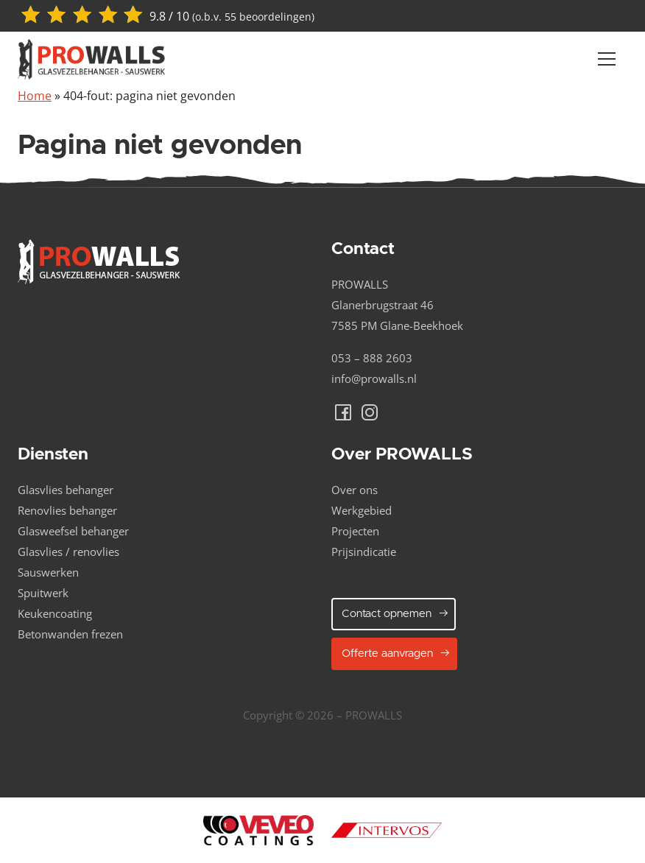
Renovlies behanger (67, 510)
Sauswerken (48, 572)
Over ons (354, 489)
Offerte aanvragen (396, 653)
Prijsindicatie (363, 551)
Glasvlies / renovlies (68, 551)
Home (35, 96)
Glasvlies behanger (65, 489)
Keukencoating (55, 613)
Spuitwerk (43, 592)
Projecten (355, 531)
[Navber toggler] (606, 59)
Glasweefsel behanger (73, 531)
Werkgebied (361, 510)
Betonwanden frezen (70, 634)
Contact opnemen (395, 613)
